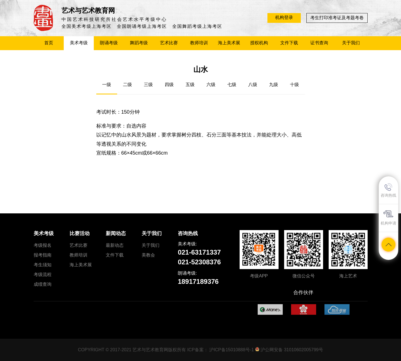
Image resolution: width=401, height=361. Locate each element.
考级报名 (42, 245)
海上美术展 (81, 264)
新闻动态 (116, 233)
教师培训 (78, 255)
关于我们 (152, 233)
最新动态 (115, 245)
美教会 (148, 255)
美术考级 (44, 233)
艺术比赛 (78, 245)
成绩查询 (42, 284)
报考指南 (42, 255)
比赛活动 (80, 233)
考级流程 (42, 274)
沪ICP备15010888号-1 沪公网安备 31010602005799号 (266, 349)
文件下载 (115, 255)
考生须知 (42, 264)
